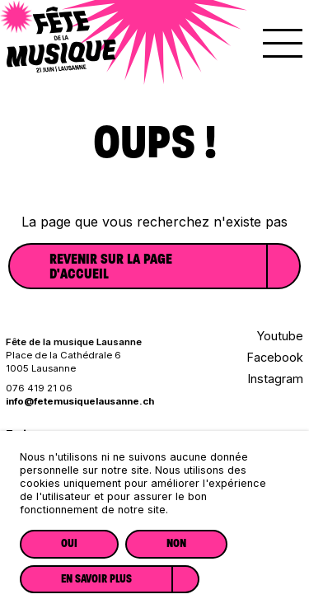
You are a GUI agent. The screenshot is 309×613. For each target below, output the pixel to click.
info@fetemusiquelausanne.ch (80, 401)
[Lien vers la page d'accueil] (61, 67)
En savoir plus (96, 579)
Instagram (275, 379)
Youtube (280, 336)
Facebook (275, 357)
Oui (69, 543)
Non (176, 543)
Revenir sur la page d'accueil (110, 266)
